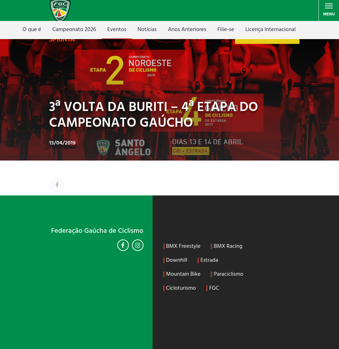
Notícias (147, 29)
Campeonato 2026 (74, 29)
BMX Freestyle (183, 246)
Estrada (209, 260)
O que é (32, 29)
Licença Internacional (270, 29)
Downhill (176, 260)
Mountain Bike (183, 274)
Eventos (116, 29)
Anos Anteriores (187, 29)
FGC (214, 288)
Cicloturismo (181, 288)
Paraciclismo (228, 274)
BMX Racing (228, 246)
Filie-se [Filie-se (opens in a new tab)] (226, 29)
